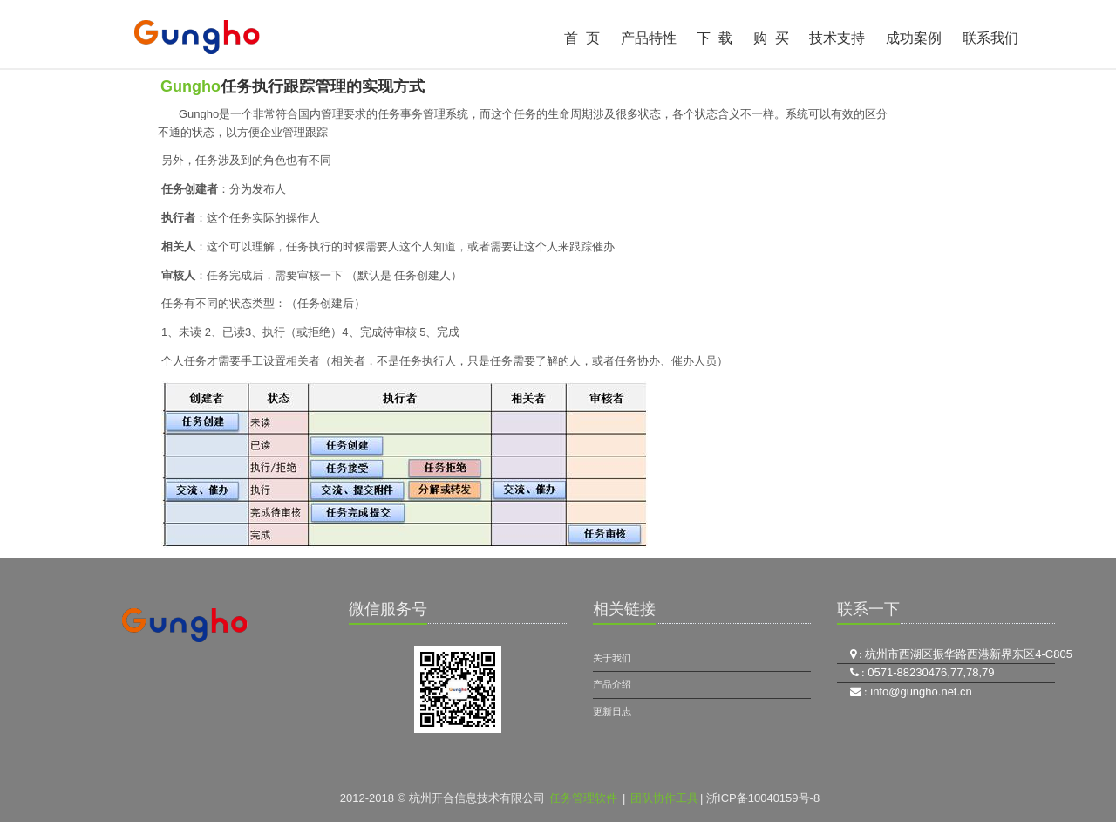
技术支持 (837, 38)
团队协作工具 (664, 798)
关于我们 (612, 658)
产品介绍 (612, 684)
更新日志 (612, 711)
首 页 (582, 38)
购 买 (771, 38)
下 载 (714, 38)
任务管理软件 (583, 798)
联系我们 (990, 38)
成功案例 (914, 38)
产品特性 (649, 38)
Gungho (190, 86)
